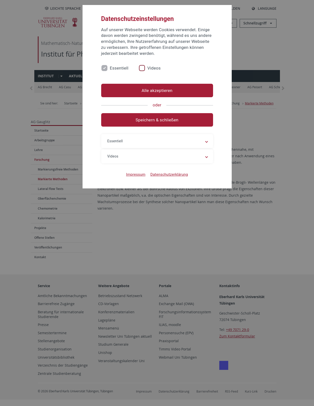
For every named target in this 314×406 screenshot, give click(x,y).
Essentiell (119, 68)
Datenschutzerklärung (169, 174)
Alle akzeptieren (156, 90)
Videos (154, 68)
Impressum (135, 174)
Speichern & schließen (156, 119)
